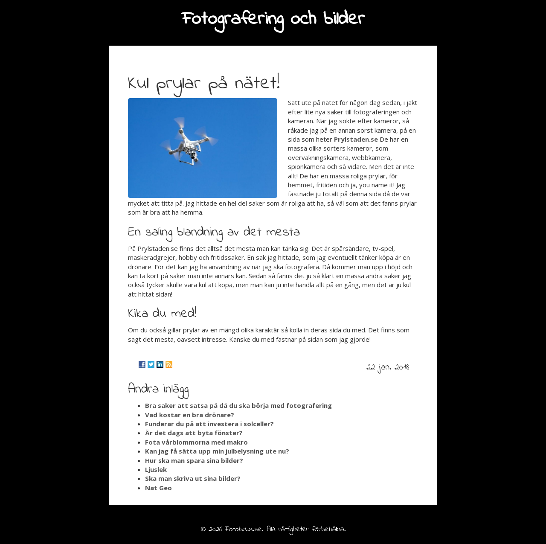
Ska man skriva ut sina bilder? (193, 478)
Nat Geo (158, 487)
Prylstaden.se (356, 139)
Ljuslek (156, 469)
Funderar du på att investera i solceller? (209, 423)
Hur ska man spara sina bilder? (194, 460)
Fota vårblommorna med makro (196, 442)
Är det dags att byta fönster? (194, 432)
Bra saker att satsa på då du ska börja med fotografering (238, 405)
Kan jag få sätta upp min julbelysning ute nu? (217, 451)
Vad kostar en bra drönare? (189, 414)
